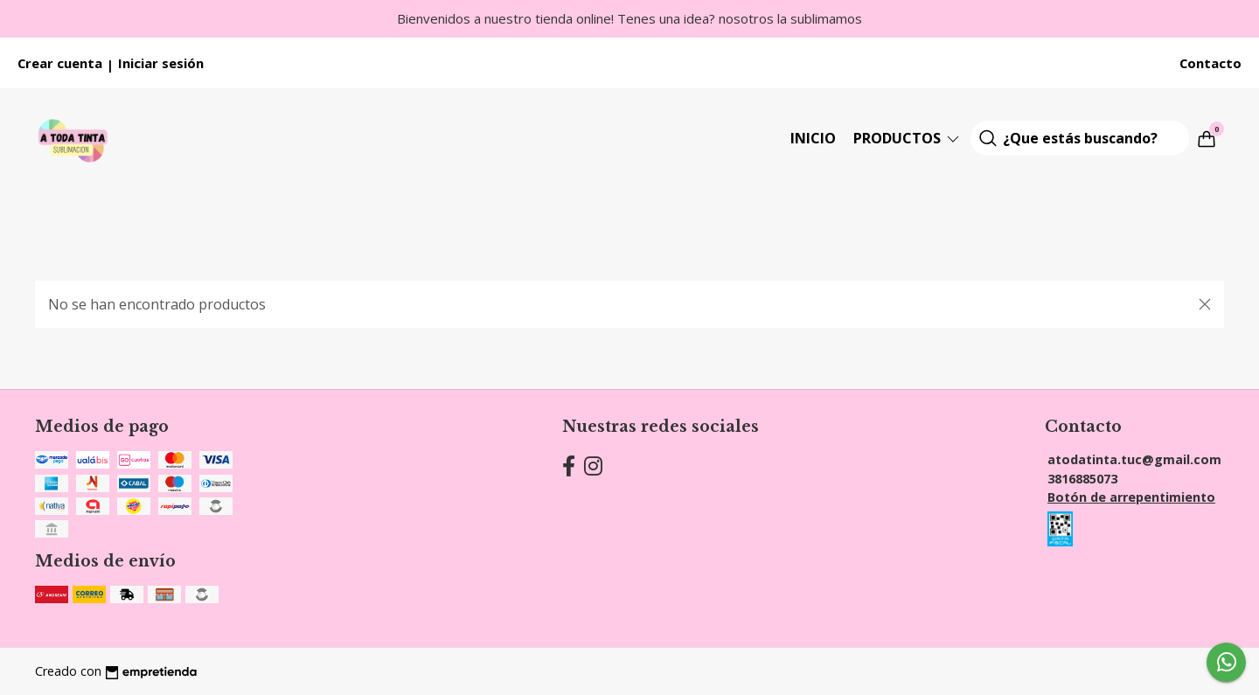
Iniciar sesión (161, 63)
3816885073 (1082, 478)
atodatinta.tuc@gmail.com (1134, 459)
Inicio (813, 138)
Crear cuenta (59, 63)
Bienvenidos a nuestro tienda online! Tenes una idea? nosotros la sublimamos (629, 18)
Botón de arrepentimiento (1131, 497)
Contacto (1210, 63)
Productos (907, 138)
